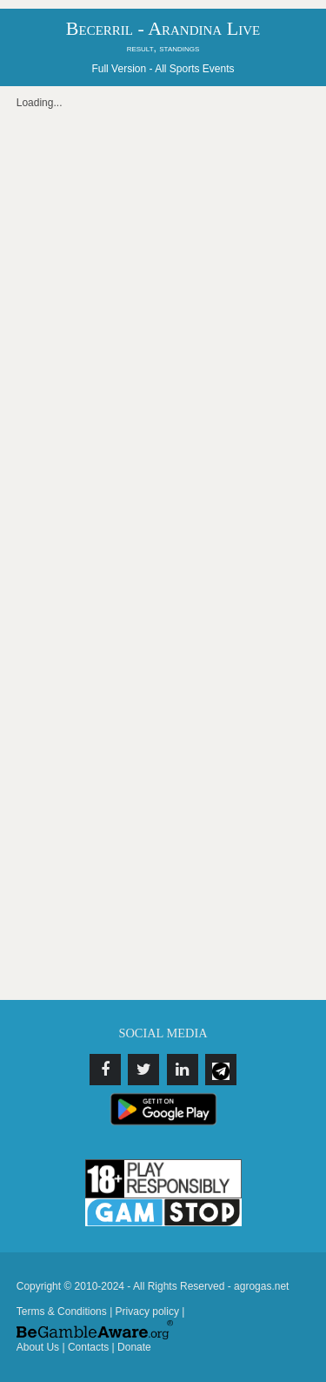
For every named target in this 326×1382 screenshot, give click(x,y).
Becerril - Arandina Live (163, 28)
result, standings (163, 48)
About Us (38, 1347)
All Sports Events (194, 69)
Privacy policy (147, 1311)
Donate (134, 1347)
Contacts (88, 1347)
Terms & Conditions (62, 1311)
